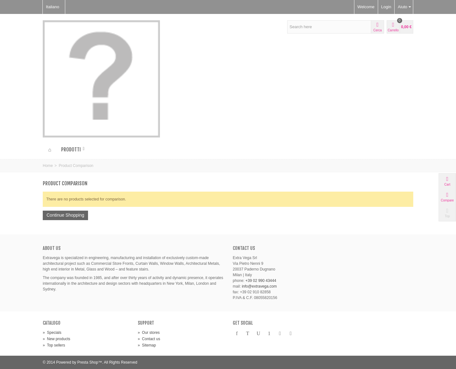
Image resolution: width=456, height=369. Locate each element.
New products (56, 339)
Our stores (149, 332)
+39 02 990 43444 (260, 280)
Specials (52, 332)
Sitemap (147, 345)
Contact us (149, 339)
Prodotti (73, 149)
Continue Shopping (65, 215)
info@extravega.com (259, 286)
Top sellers (54, 345)
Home (48, 165)
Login (386, 6)
